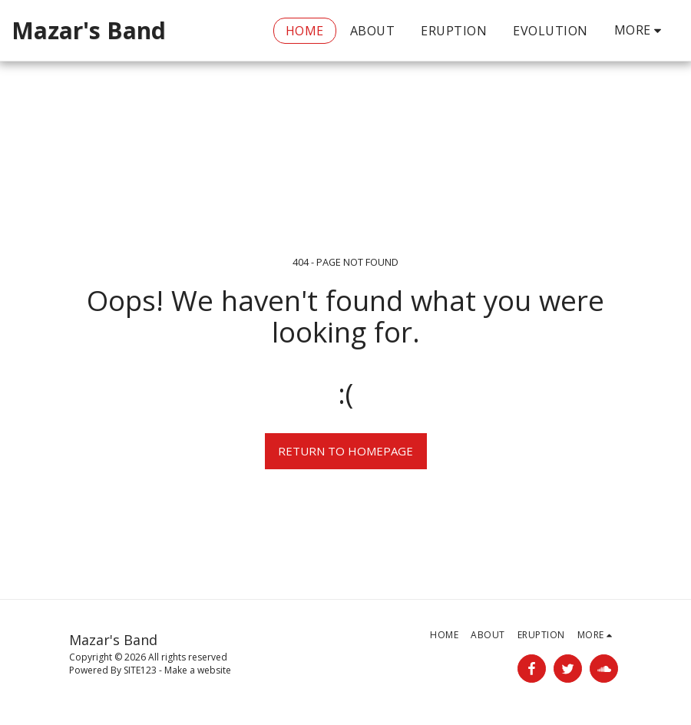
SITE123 (140, 670)
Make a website (197, 670)
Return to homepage (345, 451)
